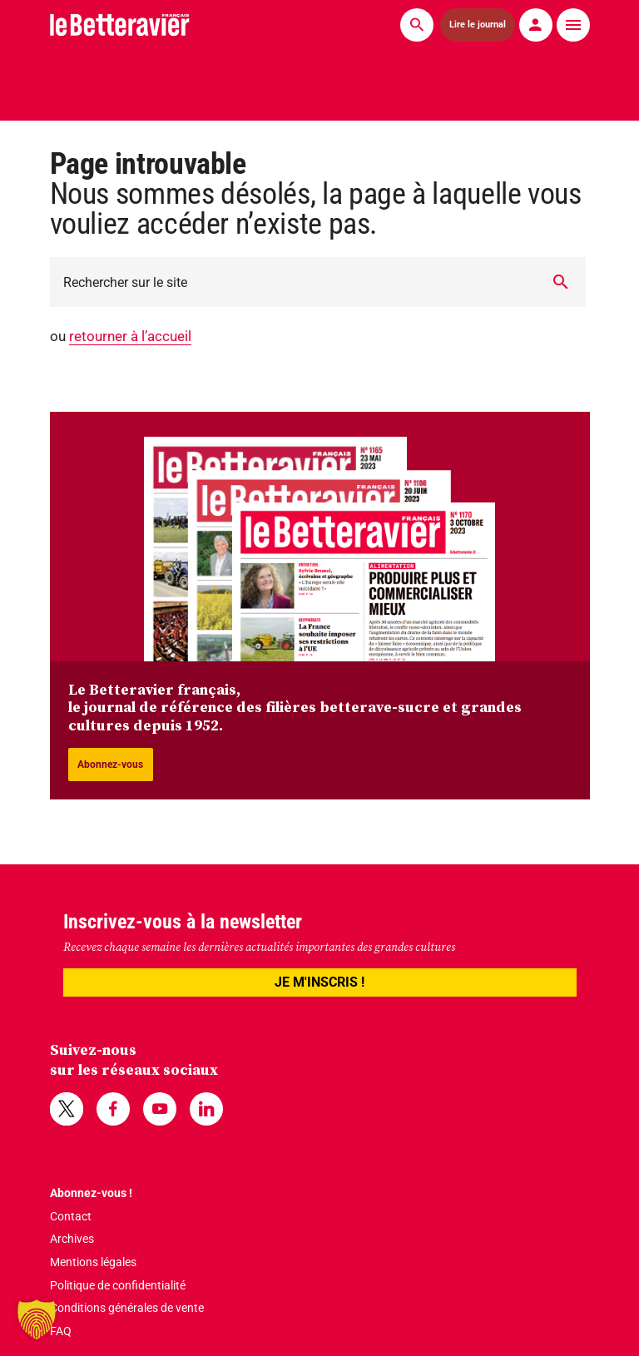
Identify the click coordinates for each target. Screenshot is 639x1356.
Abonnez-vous (110, 764)
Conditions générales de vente (127, 1307)
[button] (36, 1319)
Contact (71, 1216)
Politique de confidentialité (118, 1285)
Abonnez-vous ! (91, 1193)
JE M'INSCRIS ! (319, 982)
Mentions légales (93, 1262)
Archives (72, 1238)
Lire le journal (477, 24)
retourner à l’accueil (130, 336)
